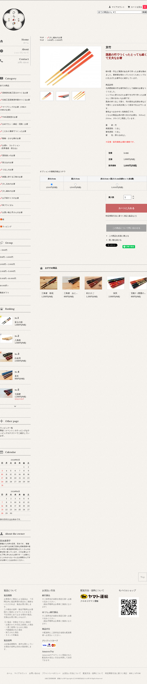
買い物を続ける (115, 240)
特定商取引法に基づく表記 (116, 673)
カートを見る (139, 7)
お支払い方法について (71, 673)
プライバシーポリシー (51, 673)
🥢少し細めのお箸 (54, 37)
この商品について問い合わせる (126, 228)
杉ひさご (90, 293)
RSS (130, 673)
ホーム (9, 673)
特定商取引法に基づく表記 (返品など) (121, 216)
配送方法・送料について (93, 673)
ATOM (137, 673)
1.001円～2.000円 (54, 40)
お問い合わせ (34, 673)
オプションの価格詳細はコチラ (53, 171)
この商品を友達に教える (119, 236)
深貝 (113, 293)
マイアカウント (118, 7)
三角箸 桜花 (47, 293)
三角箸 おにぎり (72, 293)
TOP (42, 37)
